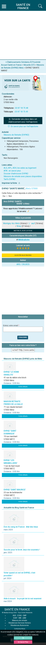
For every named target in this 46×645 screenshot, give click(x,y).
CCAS (19, 615)
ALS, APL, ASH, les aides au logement (20, 168)
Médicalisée (24, 240)
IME (20, 618)
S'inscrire (23, 337)
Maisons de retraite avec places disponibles (23, 176)
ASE (14, 615)
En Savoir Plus (23, 642)
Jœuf (32, 223)
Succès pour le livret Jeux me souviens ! (22, 550)
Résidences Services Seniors (20, 623)
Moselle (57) (29, 65)
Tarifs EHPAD (9, 179)
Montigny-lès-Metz (11, 223)
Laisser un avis (23, 245)
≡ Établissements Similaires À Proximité (23, 62)
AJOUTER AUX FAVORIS (23, 255)
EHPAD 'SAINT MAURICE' (15, 489)
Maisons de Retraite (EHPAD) (16, 135)
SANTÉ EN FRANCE (17, 609)
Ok (23, 638)
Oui (4, 196)
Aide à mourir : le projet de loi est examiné (22, 598)
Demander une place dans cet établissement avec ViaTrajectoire (23, 120)
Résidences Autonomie (20, 625)
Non (10, 196)
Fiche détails (23, 387)
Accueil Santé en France (11, 65)
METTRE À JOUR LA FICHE (23, 231)
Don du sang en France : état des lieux (21, 527)
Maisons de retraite (19, 620)
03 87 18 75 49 (21, 111)
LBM (24, 618)
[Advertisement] (23, 35)
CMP (24, 615)
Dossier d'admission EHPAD (16, 173)
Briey (19, 226)
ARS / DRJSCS (23, 264)
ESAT (15, 618)
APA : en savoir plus (12, 171)
